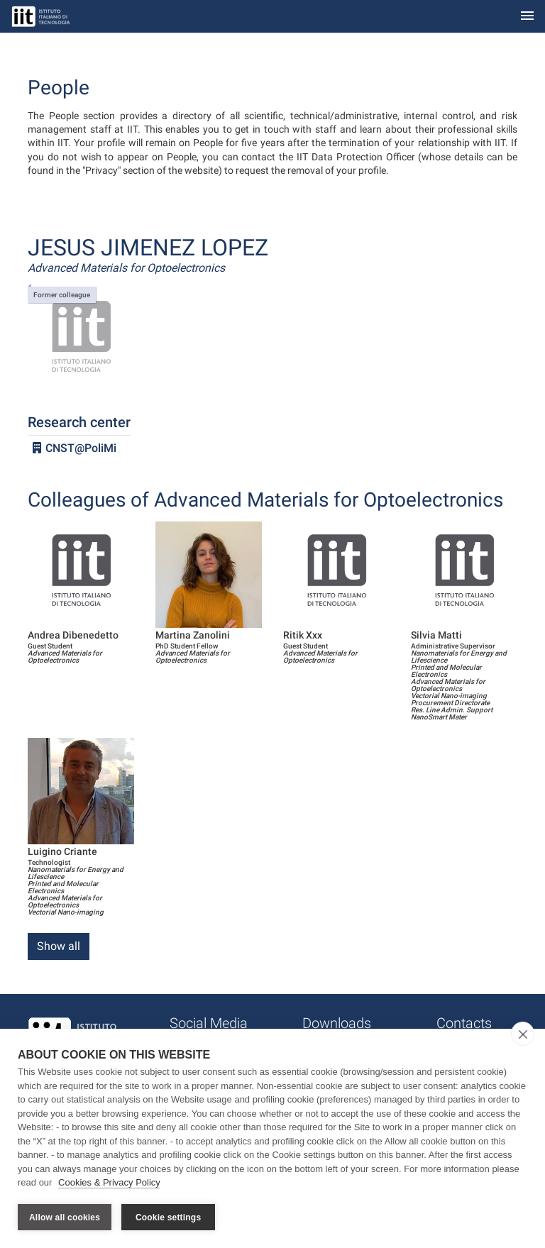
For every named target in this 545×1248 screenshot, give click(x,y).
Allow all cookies (64, 1217)
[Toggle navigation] (527, 17)
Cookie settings (168, 1217)
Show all (58, 946)
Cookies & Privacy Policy (109, 1183)
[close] (522, 1034)
